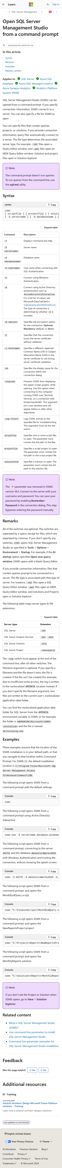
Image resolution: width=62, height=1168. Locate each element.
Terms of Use (41, 1158)
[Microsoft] (31, 4)
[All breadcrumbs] (5, 11)
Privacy (21, 1154)
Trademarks (8, 1163)
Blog (43, 1149)
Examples (10, 66)
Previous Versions (29, 1149)
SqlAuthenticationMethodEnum (40, 304)
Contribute (8, 1154)
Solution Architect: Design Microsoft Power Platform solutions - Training (30, 1105)
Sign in (55, 4)
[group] (31, 214)
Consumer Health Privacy (15, 1158)
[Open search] (47, 4)
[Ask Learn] (50, 11)
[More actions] (56, 11)
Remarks (9, 62)
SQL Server (27, 79)
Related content (13, 70)
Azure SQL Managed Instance (36, 83)
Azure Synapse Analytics (17, 88)
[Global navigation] (3, 4)
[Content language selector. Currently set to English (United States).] (18, 1133)
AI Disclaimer (9, 1149)
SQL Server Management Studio (26, 11)
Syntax (8, 57)
